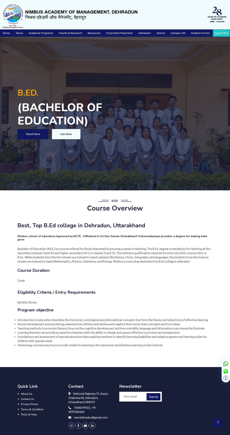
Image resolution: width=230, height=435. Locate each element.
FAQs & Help (29, 414)
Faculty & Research (70, 33)
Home (6, 33)
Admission (144, 33)
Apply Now (221, 33)
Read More (33, 134)
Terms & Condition (32, 409)
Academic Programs (41, 33)
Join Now (66, 134)
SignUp (153, 397)
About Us (26, 394)
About (19, 33)
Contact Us (27, 399)
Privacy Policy (29, 404)
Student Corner (200, 33)
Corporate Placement (119, 33)
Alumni (161, 33)
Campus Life (178, 33)
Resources (94, 33)
